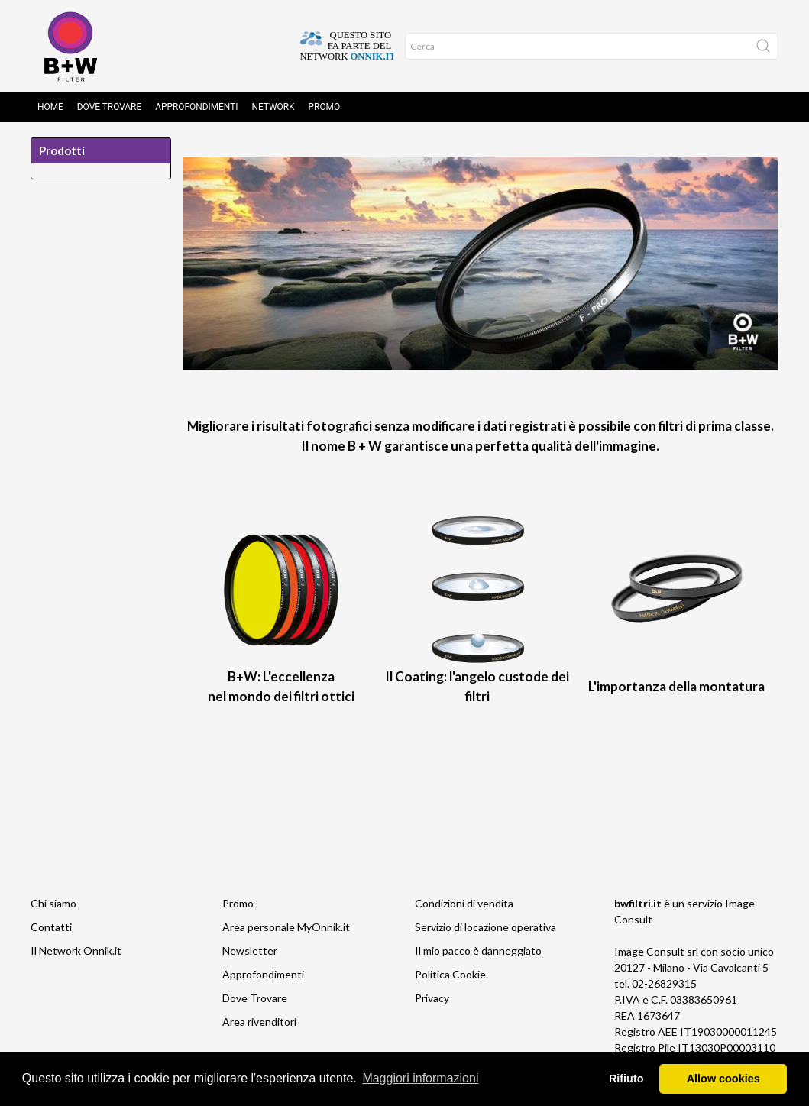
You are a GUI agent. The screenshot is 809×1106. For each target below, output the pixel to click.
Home (50, 107)
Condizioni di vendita (464, 903)
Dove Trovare (109, 107)
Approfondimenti (196, 107)
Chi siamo (53, 903)
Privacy (432, 997)
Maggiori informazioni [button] (420, 1078)
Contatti (51, 926)
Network (273, 107)
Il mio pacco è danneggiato (478, 950)
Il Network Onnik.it (76, 950)
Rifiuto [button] (626, 1078)
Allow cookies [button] (723, 1078)
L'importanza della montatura (676, 686)
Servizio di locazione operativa (485, 926)
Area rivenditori (259, 1021)
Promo (325, 107)
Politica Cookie (450, 974)
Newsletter (249, 950)
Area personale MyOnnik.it (286, 926)
